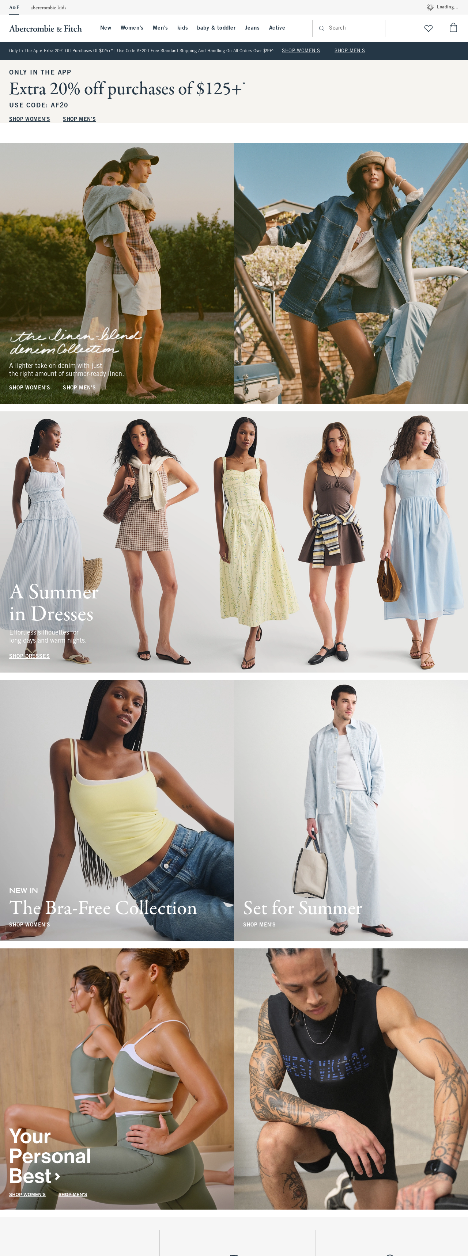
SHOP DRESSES (29, 656)
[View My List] (428, 28)
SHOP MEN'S (350, 51)
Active (277, 28)
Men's (160, 28)
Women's (132, 28)
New (106, 28)
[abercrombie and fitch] (49, 28)
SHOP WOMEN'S (301, 51)
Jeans (252, 28)
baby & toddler (216, 28)
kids (182, 28)
